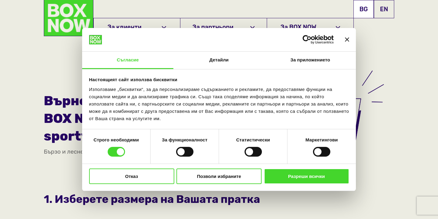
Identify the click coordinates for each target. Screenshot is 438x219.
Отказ (131, 176)
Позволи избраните (219, 176)
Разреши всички (306, 176)
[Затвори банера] (347, 39)
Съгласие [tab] (128, 59)
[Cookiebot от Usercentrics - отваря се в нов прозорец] (307, 39)
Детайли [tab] (218, 59)
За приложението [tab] (310, 59)
